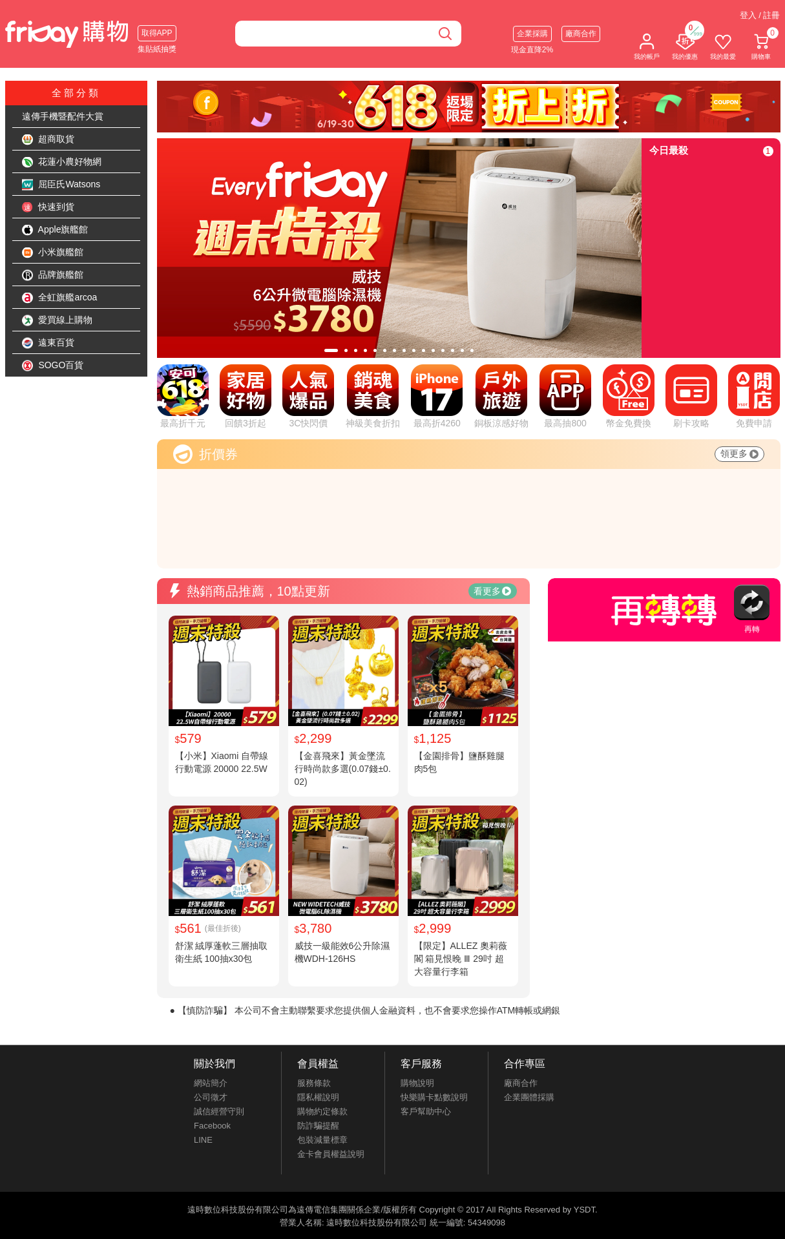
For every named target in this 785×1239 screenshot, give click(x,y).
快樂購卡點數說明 (434, 1097)
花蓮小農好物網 (62, 162)
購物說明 (417, 1083)
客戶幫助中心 (426, 1111)
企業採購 (532, 33)
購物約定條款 (322, 1111)
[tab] (331, 350)
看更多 (492, 591)
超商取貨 (48, 139)
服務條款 (314, 1083)
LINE (203, 1140)
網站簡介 (210, 1083)
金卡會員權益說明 (330, 1154)
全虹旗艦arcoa (60, 298)
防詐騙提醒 (318, 1125)
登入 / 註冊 (760, 15)
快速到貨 (48, 207)
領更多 (739, 453)
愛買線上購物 (57, 320)
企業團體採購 (529, 1097)
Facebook (212, 1125)
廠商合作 (580, 33)
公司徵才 (210, 1097)
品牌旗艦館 (53, 275)
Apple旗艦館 (55, 230)
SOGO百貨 (53, 365)
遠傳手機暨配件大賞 (62, 116)
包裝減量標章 (322, 1140)
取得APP (157, 32)
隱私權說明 (318, 1097)
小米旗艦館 (53, 252)
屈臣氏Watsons (61, 185)
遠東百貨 (48, 343)
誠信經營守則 (219, 1111)
